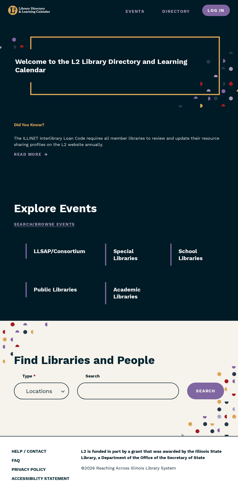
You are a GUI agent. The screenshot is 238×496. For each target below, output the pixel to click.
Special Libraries (125, 254)
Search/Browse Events (44, 224)
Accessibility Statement (40, 478)
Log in (216, 10)
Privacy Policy (29, 469)
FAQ (16, 460)
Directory (176, 11)
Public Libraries (55, 289)
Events (135, 11)
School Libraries (190, 254)
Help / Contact (29, 451)
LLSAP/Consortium (59, 251)
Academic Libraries (127, 293)
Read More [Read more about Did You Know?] (27, 154)
